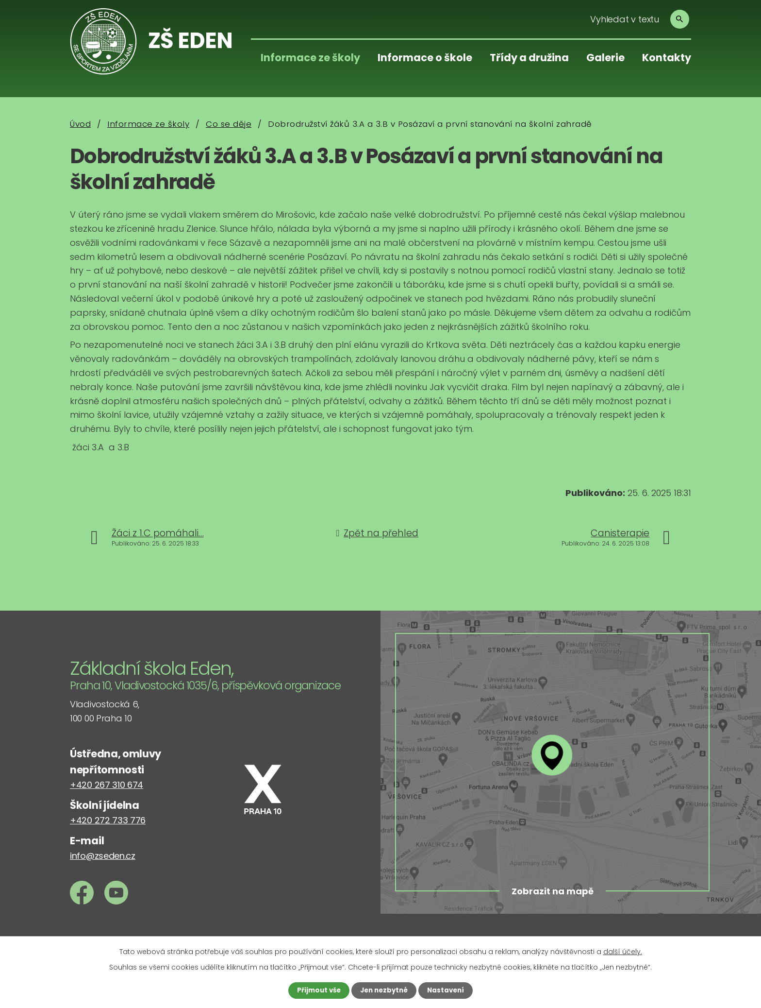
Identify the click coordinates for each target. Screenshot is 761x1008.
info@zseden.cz (102, 856)
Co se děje (228, 124)
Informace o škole (425, 58)
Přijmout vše (316, 990)
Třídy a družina (529, 58)
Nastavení (448, 990)
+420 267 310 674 (106, 785)
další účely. (622, 951)
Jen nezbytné (384, 990)
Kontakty (666, 58)
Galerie (605, 58)
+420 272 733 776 (108, 820)
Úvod (80, 124)
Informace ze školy (310, 58)
